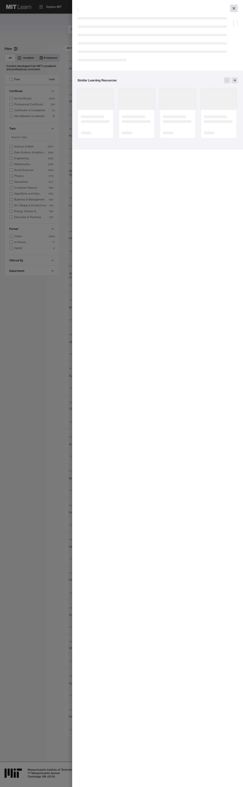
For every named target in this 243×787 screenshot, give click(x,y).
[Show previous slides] (227, 80)
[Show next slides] (235, 80)
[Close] (234, 8)
